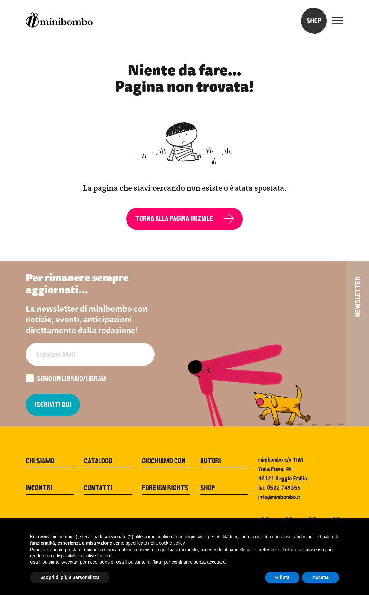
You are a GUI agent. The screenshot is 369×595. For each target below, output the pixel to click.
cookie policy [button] (171, 543)
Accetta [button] (320, 577)
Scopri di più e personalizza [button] (69, 577)
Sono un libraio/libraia (66, 379)
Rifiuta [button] (282, 577)
